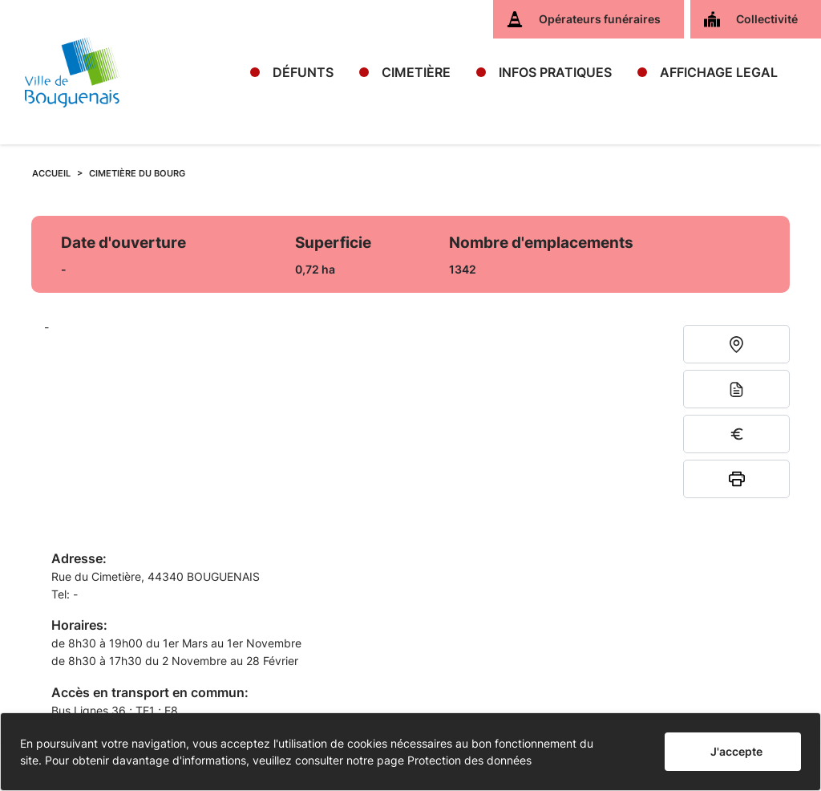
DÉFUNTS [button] (303, 72)
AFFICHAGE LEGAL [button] (719, 72)
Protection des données (469, 760)
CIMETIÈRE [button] (416, 72)
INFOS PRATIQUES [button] (555, 72)
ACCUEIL (51, 173)
